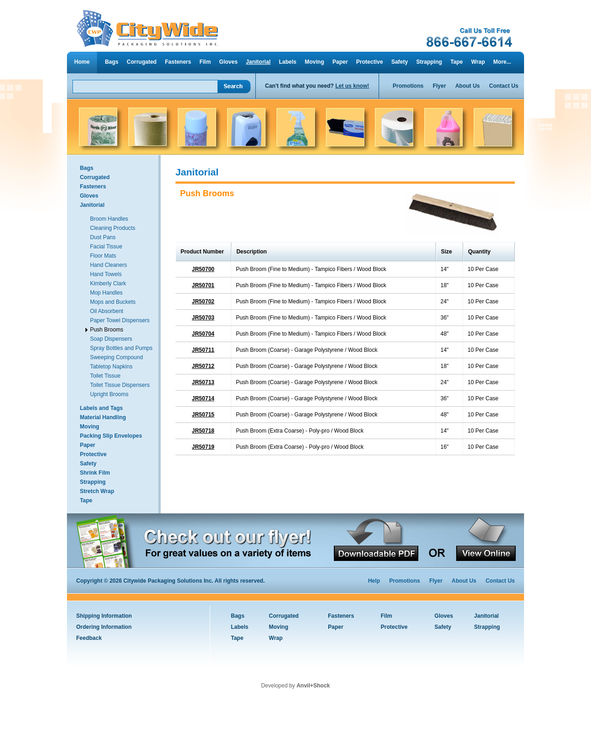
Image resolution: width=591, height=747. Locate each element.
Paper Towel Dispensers (120, 320)
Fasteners (178, 62)
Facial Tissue (106, 246)
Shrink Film (95, 473)
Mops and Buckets (113, 302)
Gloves (228, 62)
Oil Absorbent (106, 311)
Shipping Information (104, 616)
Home (82, 62)
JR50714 (203, 398)
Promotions (408, 86)
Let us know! (352, 86)
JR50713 (203, 382)
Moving (314, 62)
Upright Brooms (109, 394)
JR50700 (203, 269)
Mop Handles (106, 292)
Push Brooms (106, 329)
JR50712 (203, 366)
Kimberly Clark (108, 283)
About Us (467, 86)
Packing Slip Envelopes (111, 436)
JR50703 (203, 317)
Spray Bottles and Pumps (121, 348)
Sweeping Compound (116, 357)
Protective (369, 62)
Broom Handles (109, 219)
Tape (456, 62)
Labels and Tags (101, 408)
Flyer (439, 86)
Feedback (89, 638)
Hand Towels (105, 274)
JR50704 (203, 334)
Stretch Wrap (97, 491)
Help (374, 581)
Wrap (478, 62)
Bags (111, 62)
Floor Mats (103, 256)
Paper (340, 62)
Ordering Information (104, 627)
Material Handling (103, 417)
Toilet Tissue (105, 376)
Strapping (429, 62)
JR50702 (203, 301)
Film (205, 62)
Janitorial (258, 62)
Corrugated (142, 62)
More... (502, 62)
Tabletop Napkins (111, 366)
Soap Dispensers (111, 339)
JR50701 (203, 285)
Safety (399, 62)
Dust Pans (102, 237)
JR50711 (203, 350)
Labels (287, 62)
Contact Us (503, 86)
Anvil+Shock (313, 685)
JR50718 (203, 431)
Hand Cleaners (108, 265)
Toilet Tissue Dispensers (120, 385)
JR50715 (203, 414)
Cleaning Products (112, 228)
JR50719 (203, 447)
